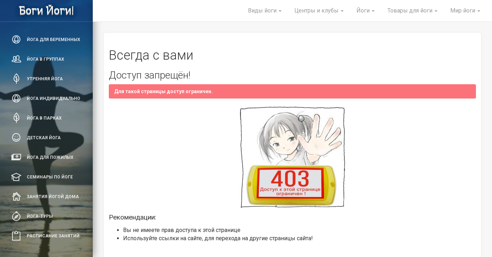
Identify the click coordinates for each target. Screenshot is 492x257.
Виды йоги (264, 10)
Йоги (365, 10)
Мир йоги (465, 10)
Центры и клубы (319, 10)
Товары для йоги (412, 10)
